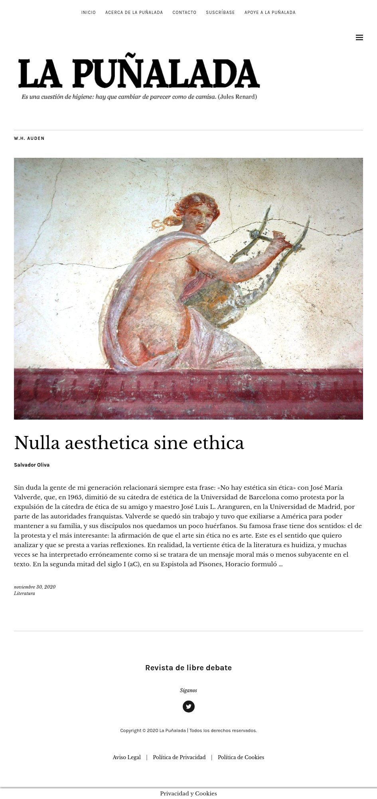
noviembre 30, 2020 (34, 587)
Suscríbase (220, 12)
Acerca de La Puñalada (134, 12)
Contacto (185, 12)
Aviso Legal (127, 757)
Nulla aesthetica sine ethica (129, 443)
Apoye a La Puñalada (270, 12)
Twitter (189, 712)
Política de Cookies (241, 757)
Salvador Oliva (31, 465)
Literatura (24, 593)
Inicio (88, 12)
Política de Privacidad (179, 757)
